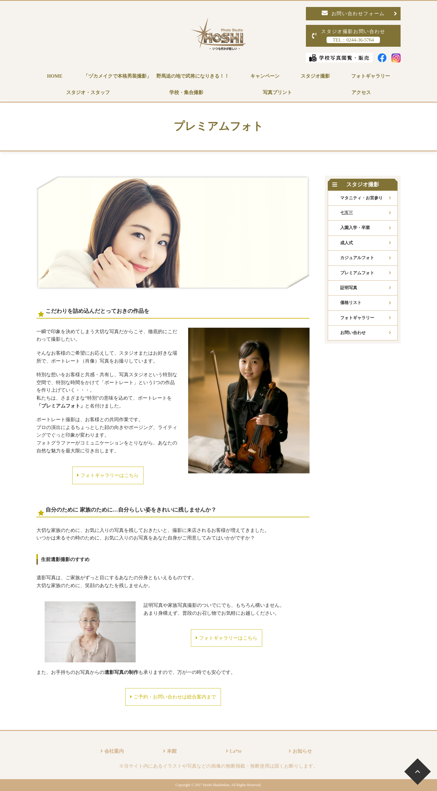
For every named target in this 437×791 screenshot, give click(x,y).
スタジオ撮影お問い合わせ (348, 36)
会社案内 (114, 751)
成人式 (346, 243)
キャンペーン (264, 76)
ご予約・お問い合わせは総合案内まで (173, 696)
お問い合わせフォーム (360, 13)
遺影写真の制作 (121, 672)
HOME (55, 76)
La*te (236, 751)
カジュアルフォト (357, 257)
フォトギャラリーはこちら (108, 475)
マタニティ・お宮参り (361, 198)
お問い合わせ (353, 332)
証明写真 (348, 288)
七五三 (346, 213)
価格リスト (350, 302)
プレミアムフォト (357, 273)
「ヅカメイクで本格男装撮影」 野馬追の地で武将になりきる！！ (156, 76)
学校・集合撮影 (186, 92)
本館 (172, 751)
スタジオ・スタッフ (88, 92)
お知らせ (302, 751)
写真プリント (277, 92)
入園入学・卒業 (355, 227)
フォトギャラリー (370, 76)
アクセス (361, 92)
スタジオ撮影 (315, 76)
